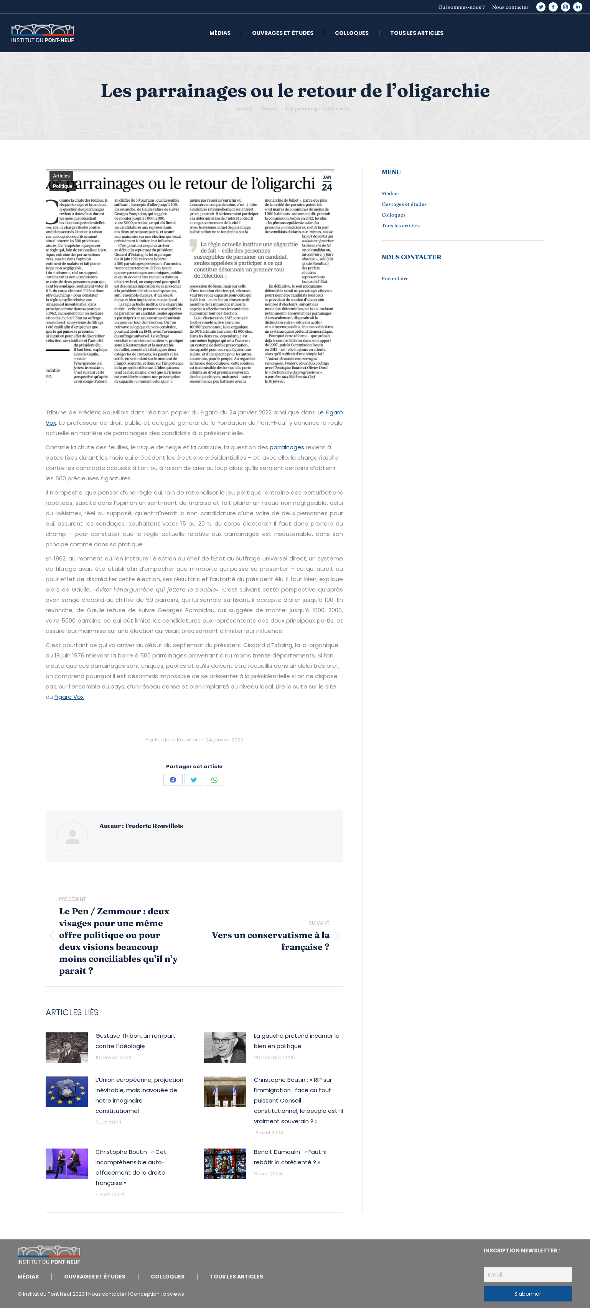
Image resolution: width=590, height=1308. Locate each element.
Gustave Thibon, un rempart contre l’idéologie (136, 1041)
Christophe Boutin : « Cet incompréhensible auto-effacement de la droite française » (131, 1167)
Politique (63, 186)
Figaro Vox (69, 697)
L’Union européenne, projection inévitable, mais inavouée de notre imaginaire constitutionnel (139, 1095)
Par (172, 739)
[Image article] (67, 1047)
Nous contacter (107, 1294)
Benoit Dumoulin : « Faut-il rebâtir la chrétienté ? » (290, 1157)
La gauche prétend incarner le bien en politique (296, 1041)
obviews (173, 1294)
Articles (61, 176)
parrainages (287, 447)
